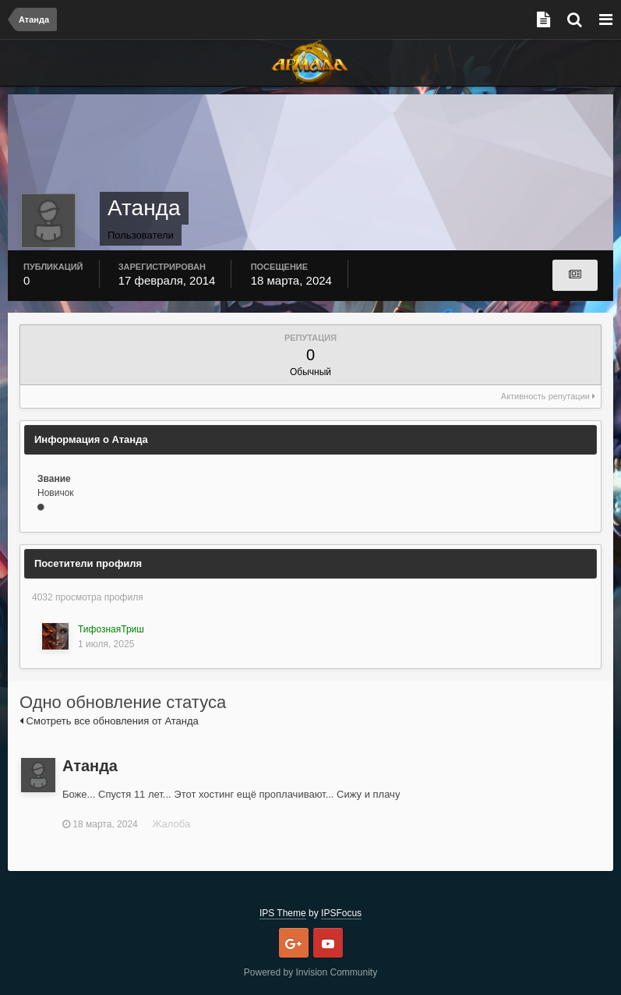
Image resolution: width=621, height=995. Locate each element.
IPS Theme (282, 913)
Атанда (90, 765)
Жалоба (171, 824)
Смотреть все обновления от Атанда (109, 721)
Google (294, 943)
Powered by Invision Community (310, 972)
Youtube (328, 943)
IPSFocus (341, 913)
